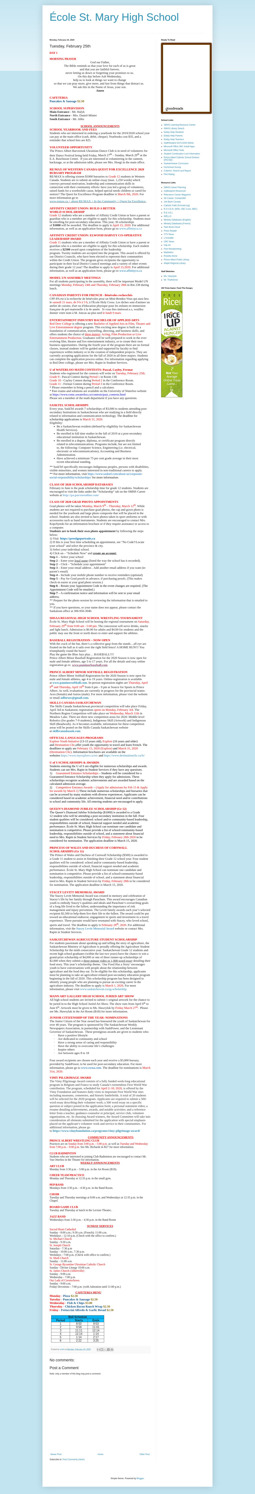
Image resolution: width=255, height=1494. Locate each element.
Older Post (145, 1454)
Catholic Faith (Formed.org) (177, 205)
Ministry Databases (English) (177, 220)
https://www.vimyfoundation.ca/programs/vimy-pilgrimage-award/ (96, 1130)
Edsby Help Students (174, 132)
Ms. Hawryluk (170, 276)
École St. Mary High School (114, 17)
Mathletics (168, 252)
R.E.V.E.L (168, 212)
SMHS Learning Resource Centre (180, 125)
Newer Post (55, 1454)
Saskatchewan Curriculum (176, 163)
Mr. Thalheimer (171, 280)
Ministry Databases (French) (177, 223)
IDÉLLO (167, 216)
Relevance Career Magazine (177, 194)
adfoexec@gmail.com (74, 697)
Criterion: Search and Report (177, 171)
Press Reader (170, 231)
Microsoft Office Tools (174, 150)
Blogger (140, 1478)
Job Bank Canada (172, 201)
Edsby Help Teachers (174, 139)
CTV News (169, 234)
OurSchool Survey (172, 167)
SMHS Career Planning (175, 187)
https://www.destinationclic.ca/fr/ (124, 755)
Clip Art (167, 245)
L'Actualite (169, 238)
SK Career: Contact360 (175, 198)
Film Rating (169, 174)
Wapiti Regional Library (175, 263)
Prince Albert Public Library (176, 259)
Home (100, 1454)
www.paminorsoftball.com (70, 682)
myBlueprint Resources (175, 191)
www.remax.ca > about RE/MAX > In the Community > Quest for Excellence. (98, 201)
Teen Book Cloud (172, 227)
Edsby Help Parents (173, 135)
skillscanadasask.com (66, 731)
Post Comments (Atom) (74, 1459)
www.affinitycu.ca (130, 228)
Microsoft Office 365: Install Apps (179, 146)
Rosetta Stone (170, 256)
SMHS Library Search (174, 128)
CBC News (169, 241)
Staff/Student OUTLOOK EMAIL (179, 143)
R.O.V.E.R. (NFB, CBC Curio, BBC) (180, 209)
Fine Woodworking (172, 249)
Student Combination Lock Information (182, 153)
